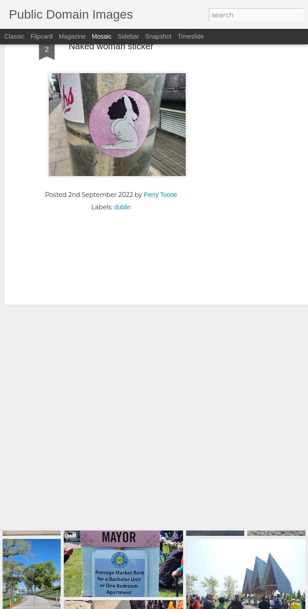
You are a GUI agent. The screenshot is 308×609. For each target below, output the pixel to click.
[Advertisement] (111, 227)
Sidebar (128, 36)
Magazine (72, 36)
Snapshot (158, 36)
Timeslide (191, 36)
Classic (14, 36)
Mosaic (101, 36)
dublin (122, 168)
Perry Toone (160, 156)
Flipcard (42, 36)
